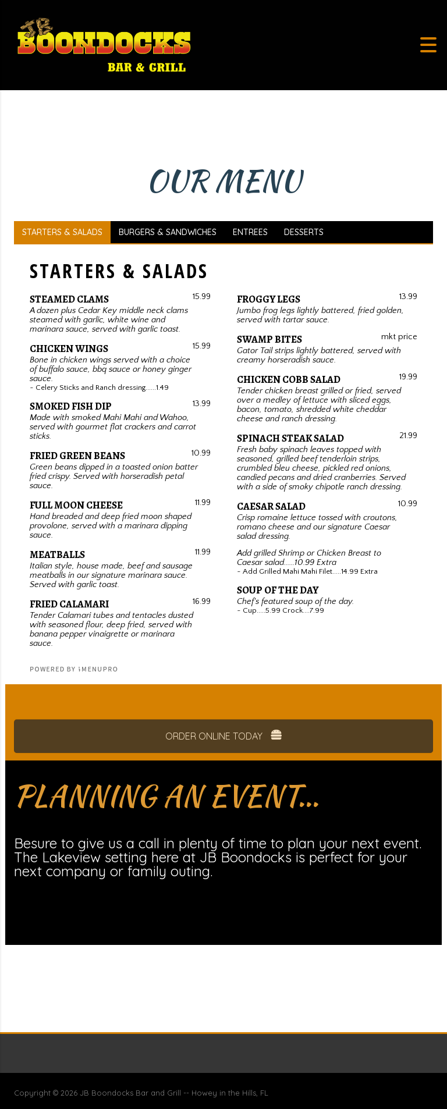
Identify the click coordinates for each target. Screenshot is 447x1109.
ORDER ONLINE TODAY (223, 750)
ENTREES (250, 232)
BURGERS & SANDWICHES (168, 232)
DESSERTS (304, 232)
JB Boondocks (106, 1092)
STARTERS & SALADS (62, 232)
